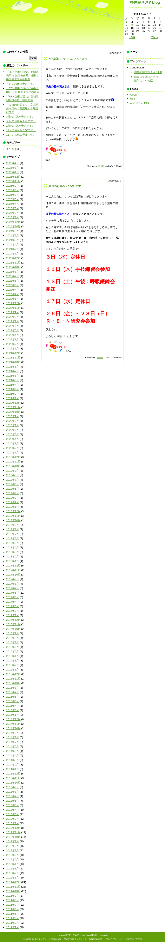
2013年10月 (13, 782)
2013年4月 (12, 809)
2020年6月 (12, 429)
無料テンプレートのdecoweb (47, 939)
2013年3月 (12, 814)
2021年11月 (13, 357)
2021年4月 (12, 384)
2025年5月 (12, 199)
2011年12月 (13, 882)
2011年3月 (12, 922)
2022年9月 (12, 312)
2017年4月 (12, 601)
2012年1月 (12, 877)
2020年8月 (12, 420)
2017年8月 (12, 583)
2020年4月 (12, 438)
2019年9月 (12, 470)
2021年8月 (12, 366)
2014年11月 (13, 723)
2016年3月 (12, 660)
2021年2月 (12, 393)
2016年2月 (12, 665)
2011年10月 (13, 891)
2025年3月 (12, 208)
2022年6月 (12, 325)
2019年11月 (13, 461)
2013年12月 (13, 773)
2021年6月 (12, 375)
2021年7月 (12, 371)
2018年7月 (12, 533)
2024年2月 (12, 249)
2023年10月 (13, 267)
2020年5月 (12, 434)
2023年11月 (13, 262)
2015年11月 (13, 678)
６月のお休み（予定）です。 (66, 186)
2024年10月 (13, 226)
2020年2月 (12, 448)
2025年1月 (12, 217)
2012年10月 (13, 836)
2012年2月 (12, 873)
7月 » (154, 37)
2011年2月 (12, 927)
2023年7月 (12, 276)
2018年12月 (13, 511)
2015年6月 (12, 696)
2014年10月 (13, 728)
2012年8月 (12, 845)
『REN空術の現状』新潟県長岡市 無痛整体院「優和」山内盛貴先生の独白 (22, 75)
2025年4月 (12, 203)
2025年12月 (13, 176)
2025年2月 (12, 212)
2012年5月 (12, 859)
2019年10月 (13, 466)
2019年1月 (12, 506)
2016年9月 (12, 633)
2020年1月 (12, 452)
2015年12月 (13, 674)
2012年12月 (13, 827)
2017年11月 (13, 570)
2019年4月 (12, 493)
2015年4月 (12, 705)
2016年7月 (12, 642)
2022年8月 (12, 316)
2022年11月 (13, 307)
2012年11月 (13, 832)
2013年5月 (12, 805)
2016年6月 (12, 646)
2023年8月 (12, 271)
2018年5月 (12, 542)
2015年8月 (12, 687)
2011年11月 (13, 886)
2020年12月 (13, 402)
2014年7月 (12, 741)
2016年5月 (12, 651)
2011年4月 (12, 918)
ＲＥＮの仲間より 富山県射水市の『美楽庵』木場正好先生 (22, 108)
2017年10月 (13, 574)
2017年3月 (12, 606)
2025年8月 (12, 190)
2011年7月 (12, 904)
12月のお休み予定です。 (21, 130)
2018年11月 (13, 515)
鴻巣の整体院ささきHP (148, 72)
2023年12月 (13, 258)
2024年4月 (12, 244)
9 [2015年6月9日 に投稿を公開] (132, 24)
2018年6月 (12, 538)
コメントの (140, 102)
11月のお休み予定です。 (21, 134)
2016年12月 (13, 619)
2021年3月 (12, 389)
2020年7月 (12, 425)
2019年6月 (12, 484)
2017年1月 (12, 615)
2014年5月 (12, 750)
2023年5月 (12, 285)
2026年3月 (12, 167)
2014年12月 (13, 719)
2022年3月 (12, 339)
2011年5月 (12, 913)
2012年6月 (12, 854)
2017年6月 (12, 592)
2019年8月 (12, 475)
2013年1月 (12, 823)
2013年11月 (13, 778)
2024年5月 (12, 240)
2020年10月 (13, 411)
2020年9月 (12, 416)
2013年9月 (12, 787)
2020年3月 (12, 443)
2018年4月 (12, 547)
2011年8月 (12, 900)
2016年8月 (12, 637)
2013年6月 (12, 800)
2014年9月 (12, 732)
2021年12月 (13, 353)
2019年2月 (12, 502)
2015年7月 (12, 692)
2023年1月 (12, 298)
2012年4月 (12, 864)
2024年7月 (12, 235)
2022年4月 (12, 334)
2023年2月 (12, 294)
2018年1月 (12, 561)
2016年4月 (12, 656)
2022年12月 (13, 303)
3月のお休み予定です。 (20, 116)
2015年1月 (12, 714)
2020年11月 (13, 407)
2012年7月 (12, 850)
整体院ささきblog (145, 2)
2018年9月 (12, 524)
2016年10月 (13, 628)
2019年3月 (12, 497)
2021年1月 (12, 398)
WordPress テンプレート (75, 939)
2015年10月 (13, 683)
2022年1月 (12, 348)
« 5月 (132, 37)
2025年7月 (12, 194)
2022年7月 (12, 321)
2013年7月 (12, 796)
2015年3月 (12, 710)
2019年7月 (12, 479)
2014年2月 (12, 764)
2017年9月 (12, 579)
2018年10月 (13, 520)
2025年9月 (12, 185)
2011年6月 (12, 909)
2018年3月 (12, 552)
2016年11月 (13, 624)
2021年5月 (12, 380)
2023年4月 (12, 289)
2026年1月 (12, 172)
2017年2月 (12, 610)
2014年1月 (12, 769)
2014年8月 (12, 737)
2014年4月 (12, 755)
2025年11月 (13, 181)
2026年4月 (12, 163)
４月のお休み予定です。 (21, 83)
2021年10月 (13, 362)
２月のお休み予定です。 (21, 121)
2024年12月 (13, 221)
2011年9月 (12, 895)
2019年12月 (13, 457)
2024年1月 (12, 253)
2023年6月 (12, 280)
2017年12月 (13, 565)
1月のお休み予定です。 (20, 125)
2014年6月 (12, 746)
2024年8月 (12, 230)
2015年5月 (12, 701)
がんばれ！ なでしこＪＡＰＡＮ (68, 58)
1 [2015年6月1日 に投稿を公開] (126, 21)
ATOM (133, 94)
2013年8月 (12, 791)
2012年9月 (12, 841)
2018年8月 (12, 529)
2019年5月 (12, 488)
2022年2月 (12, 344)
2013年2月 (12, 818)
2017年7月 (12, 588)
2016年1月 (12, 669)
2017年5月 (12, 597)
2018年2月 (12, 556)
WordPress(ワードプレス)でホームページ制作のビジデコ (115, 939)
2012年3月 (12, 868)
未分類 (101, 166)
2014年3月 (12, 760)
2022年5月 (12, 330)
